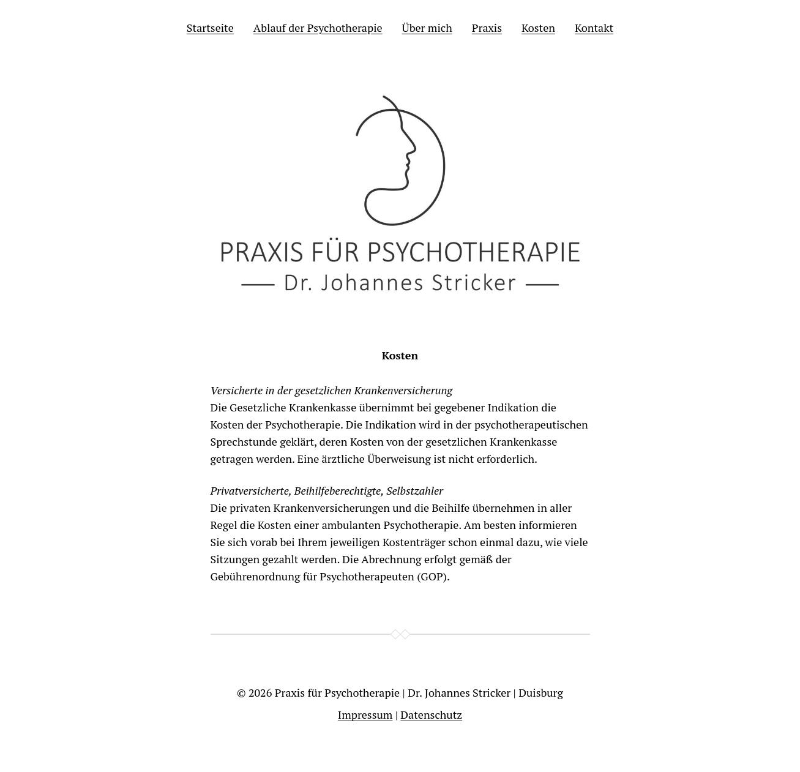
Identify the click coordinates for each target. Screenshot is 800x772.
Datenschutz (431, 714)
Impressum (365, 714)
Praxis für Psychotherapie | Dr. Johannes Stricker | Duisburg (419, 692)
